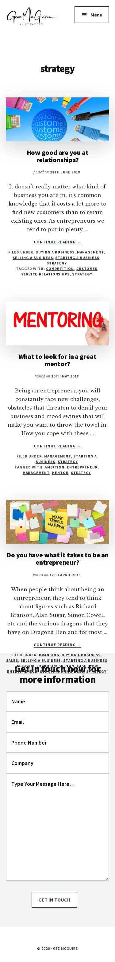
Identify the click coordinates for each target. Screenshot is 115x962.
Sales (12, 660)
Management (90, 252)
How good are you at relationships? (58, 156)
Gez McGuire (32, 24)
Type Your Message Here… (57, 827)
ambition (55, 467)
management (36, 472)
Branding (49, 655)
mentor (60, 472)
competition (60, 268)
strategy (82, 274)
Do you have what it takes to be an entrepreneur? (57, 559)
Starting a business (77, 257)
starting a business (62, 671)
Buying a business (55, 252)
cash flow (87, 666)
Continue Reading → (58, 242)
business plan (59, 666)
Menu (96, 15)
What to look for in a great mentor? (57, 360)
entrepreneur (82, 467)
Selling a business (33, 257)
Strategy (57, 263)
